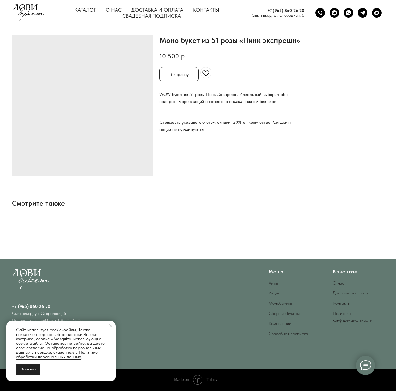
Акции (274, 292)
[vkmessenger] (334, 13)
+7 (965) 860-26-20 (285, 10)
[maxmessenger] (377, 13)
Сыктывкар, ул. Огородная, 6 (278, 15)
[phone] (320, 13)
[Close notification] (111, 326)
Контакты (206, 10)
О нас (114, 10)
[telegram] (362, 13)
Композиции (280, 323)
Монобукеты (280, 303)
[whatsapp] (348, 13)
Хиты (273, 282)
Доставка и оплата (157, 10)
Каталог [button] (85, 10)
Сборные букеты (284, 313)
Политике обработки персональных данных (57, 354)
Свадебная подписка (151, 16)
